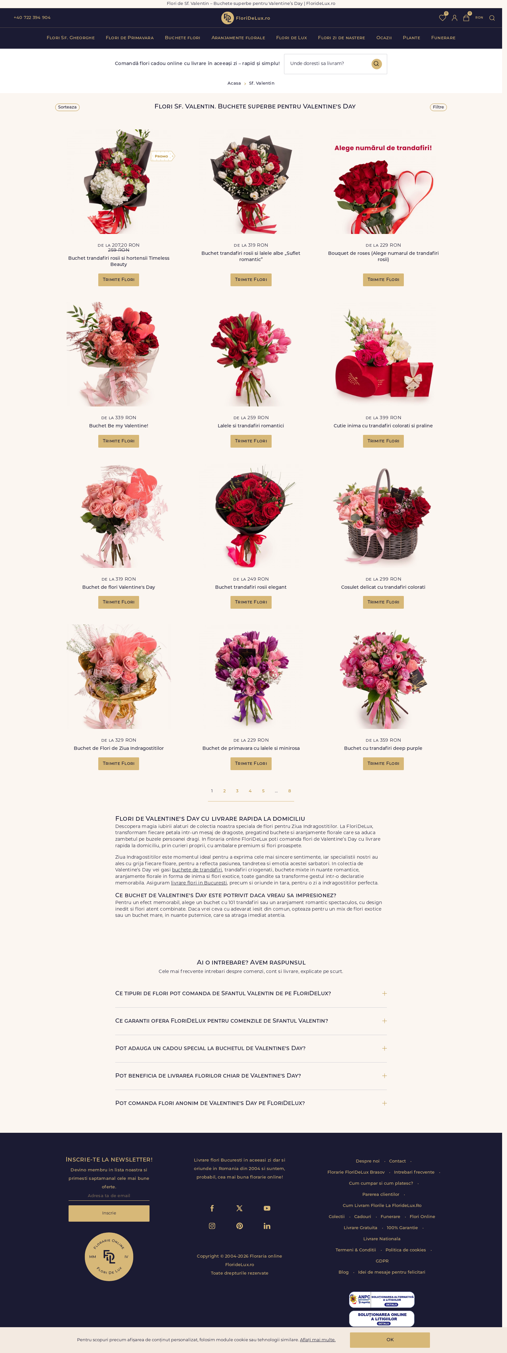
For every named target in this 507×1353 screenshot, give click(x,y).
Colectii (337, 1217)
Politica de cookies (406, 1250)
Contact (398, 1161)
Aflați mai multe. (318, 1340)
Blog (344, 1272)
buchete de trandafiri (197, 870)
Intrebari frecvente (415, 1172)
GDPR (382, 1261)
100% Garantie (403, 1228)
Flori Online (422, 1217)
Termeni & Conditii (356, 1250)
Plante (411, 38)
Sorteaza (67, 107)
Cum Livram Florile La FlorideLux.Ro (382, 1206)
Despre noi (368, 1161)
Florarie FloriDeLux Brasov (356, 1172)
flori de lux (245, 18)
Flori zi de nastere (341, 38)
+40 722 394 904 (32, 18)
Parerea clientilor (381, 1195)
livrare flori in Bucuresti (199, 883)
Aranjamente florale (238, 38)
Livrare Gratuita (361, 1228)
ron (479, 18)
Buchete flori (182, 38)
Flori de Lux (291, 38)
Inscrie (109, 1213)
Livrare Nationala (382, 1239)
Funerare (443, 38)
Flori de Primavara (130, 38)
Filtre (438, 107)
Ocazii (384, 38)
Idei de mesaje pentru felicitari (391, 1272)
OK (390, 1340)
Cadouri (363, 1217)
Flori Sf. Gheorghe (71, 38)
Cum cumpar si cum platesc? (381, 1183)
